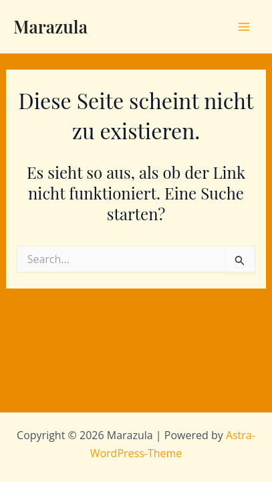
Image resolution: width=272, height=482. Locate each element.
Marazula (50, 26)
